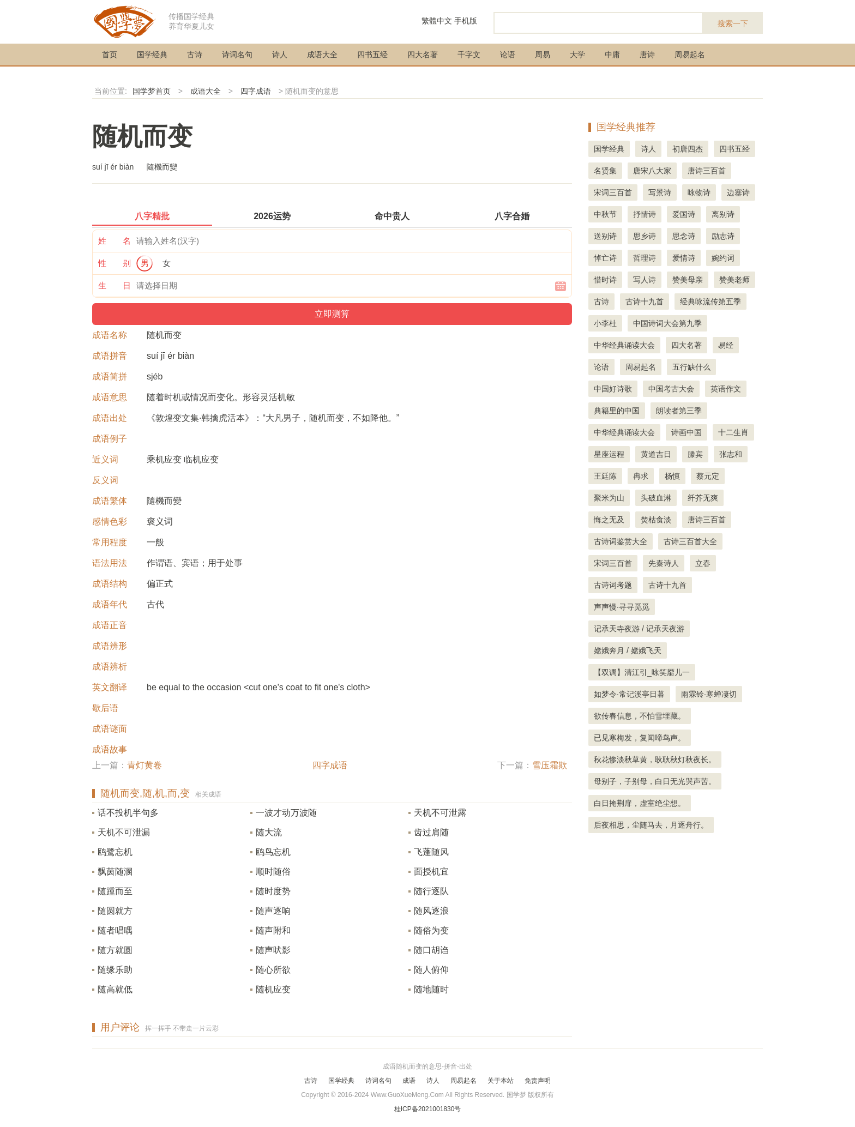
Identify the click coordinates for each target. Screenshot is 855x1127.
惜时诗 (605, 279)
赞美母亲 (687, 279)
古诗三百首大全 (690, 541)
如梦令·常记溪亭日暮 (629, 694)
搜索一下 (733, 23)
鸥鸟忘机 (273, 852)
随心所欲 (273, 969)
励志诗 (723, 236)
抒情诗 (644, 214)
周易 (542, 54)
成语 (409, 1080)
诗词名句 (237, 54)
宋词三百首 (613, 192)
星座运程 (609, 454)
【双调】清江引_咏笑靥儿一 (642, 672)
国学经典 (152, 54)
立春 (703, 563)
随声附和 (273, 930)
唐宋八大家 (652, 170)
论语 (507, 54)
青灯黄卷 (144, 765)
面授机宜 (431, 871)
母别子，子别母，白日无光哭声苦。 (655, 781)
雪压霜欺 (549, 765)
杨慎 (672, 476)
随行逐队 (431, 891)
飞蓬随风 (431, 852)
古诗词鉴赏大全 (620, 541)
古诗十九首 (644, 301)
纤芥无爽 (703, 497)
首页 (109, 54)
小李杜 (605, 323)
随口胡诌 (431, 950)
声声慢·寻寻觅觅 (621, 606)
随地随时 (431, 989)
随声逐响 (273, 910)
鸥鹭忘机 (115, 852)
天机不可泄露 (440, 812)
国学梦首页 (152, 91)
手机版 (465, 20)
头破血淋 (656, 497)
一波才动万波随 (286, 812)
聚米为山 (609, 497)
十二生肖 (733, 432)
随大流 (269, 832)
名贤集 (605, 170)
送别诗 (605, 236)
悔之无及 (609, 519)
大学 (577, 54)
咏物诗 (699, 192)
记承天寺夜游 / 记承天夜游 (639, 628)
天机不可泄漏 (124, 832)
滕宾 (695, 454)
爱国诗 (683, 214)
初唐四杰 (687, 148)
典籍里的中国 (617, 410)
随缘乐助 (115, 969)
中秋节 (605, 214)
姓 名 (114, 240)
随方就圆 (115, 950)
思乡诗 (644, 236)
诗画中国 (686, 432)
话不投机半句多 (128, 812)
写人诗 (644, 279)
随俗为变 (431, 930)
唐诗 (647, 54)
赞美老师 (734, 279)
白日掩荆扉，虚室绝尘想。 (639, 803)
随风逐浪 (431, 910)
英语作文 (726, 388)
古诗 (194, 54)
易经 (725, 345)
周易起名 (690, 54)
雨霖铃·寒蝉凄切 (709, 694)
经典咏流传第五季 (710, 301)
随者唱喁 (115, 930)
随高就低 (115, 989)
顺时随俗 (273, 871)
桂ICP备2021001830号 (427, 1109)
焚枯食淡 (656, 519)
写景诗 (659, 192)
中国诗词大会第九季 (667, 323)
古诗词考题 (613, 585)
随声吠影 (273, 950)
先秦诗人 (663, 563)
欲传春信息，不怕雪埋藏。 (639, 716)
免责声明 (538, 1080)
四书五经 (372, 54)
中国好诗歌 (613, 388)
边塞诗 (738, 192)
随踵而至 (115, 891)
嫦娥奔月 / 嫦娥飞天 (627, 650)
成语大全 (322, 54)
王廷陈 (605, 476)
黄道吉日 (656, 454)
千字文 (468, 54)
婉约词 (723, 258)
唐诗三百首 (707, 170)
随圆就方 (115, 910)
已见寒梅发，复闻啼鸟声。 (639, 737)
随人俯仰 (431, 969)
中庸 (612, 54)
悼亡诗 (605, 258)
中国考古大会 (671, 388)
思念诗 (683, 236)
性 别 (114, 263)
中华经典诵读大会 (624, 345)
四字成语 (255, 91)
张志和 (730, 454)
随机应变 (273, 989)
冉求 (640, 476)
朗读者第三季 (679, 410)
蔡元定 (707, 476)
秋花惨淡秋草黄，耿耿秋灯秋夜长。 (655, 759)
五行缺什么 (691, 367)
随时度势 (273, 891)
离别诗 (723, 214)
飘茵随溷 (115, 871)
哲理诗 (644, 258)
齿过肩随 (431, 832)
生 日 (114, 285)
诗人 (279, 54)
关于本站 (500, 1080)
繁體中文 (437, 20)
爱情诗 (683, 258)
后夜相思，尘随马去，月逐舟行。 (651, 825)
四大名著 (422, 54)
